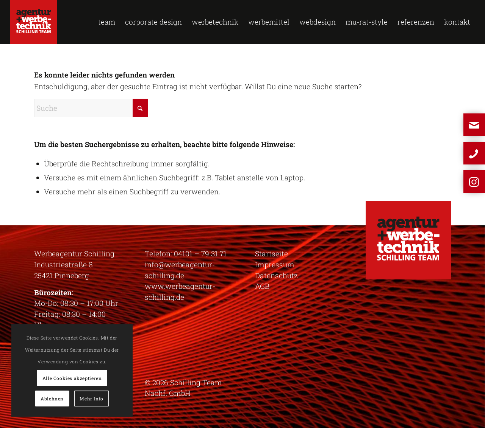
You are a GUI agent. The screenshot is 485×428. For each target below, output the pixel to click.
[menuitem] (106, 22)
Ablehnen (52, 398)
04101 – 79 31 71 (200, 253)
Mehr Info (91, 398)
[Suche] (91, 108)
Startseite (271, 253)
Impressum (274, 264)
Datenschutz (276, 275)
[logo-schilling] (33, 22)
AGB (262, 286)
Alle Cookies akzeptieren (72, 378)
